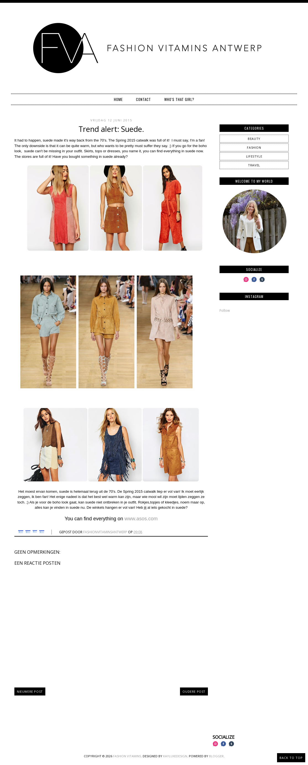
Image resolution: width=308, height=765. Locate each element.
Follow (225, 310)
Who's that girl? (179, 99)
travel (254, 165)
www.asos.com (141, 518)
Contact (143, 99)
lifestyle (254, 156)
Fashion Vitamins (127, 756)
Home (118, 99)
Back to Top (291, 758)
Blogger (216, 756)
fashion (254, 147)
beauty (254, 139)
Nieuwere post (30, 691)
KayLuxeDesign (175, 756)
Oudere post (193, 691)
